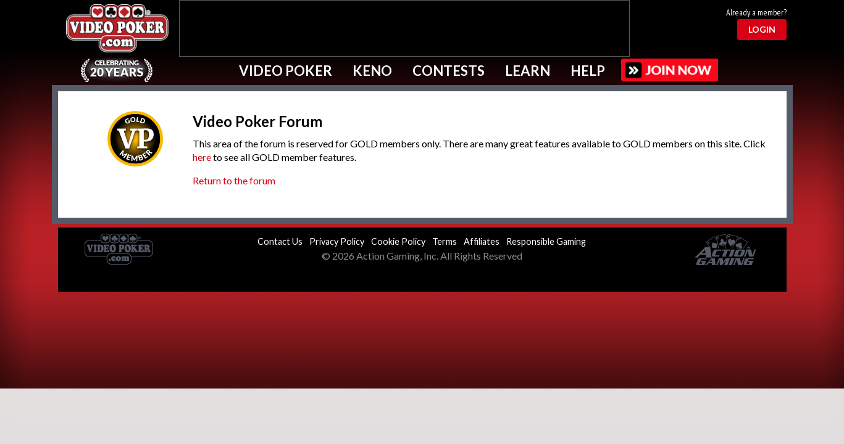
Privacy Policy (336, 241)
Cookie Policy (398, 241)
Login (761, 29)
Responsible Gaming (546, 241)
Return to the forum (234, 180)
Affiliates (481, 241)
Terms (444, 241)
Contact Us (280, 241)
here (202, 157)
